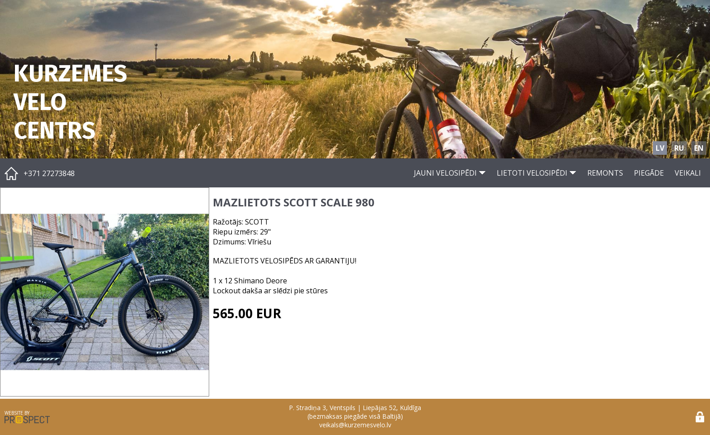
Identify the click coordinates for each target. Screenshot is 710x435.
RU (679, 148)
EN (699, 148)
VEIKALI (688, 173)
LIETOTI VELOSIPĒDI (536, 173)
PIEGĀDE (649, 173)
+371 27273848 (49, 173)
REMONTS (605, 173)
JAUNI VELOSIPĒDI (450, 173)
